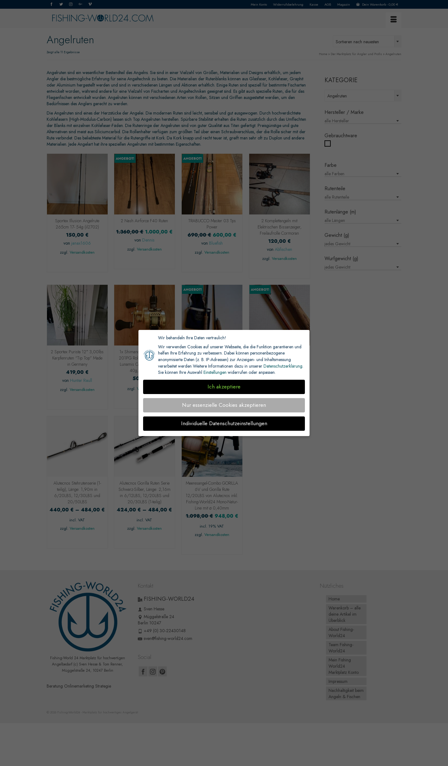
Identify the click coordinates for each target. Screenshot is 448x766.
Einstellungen (214, 372)
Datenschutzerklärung (283, 366)
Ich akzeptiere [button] (224, 387)
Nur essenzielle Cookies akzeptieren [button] (224, 405)
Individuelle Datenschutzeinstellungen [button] (224, 423)
